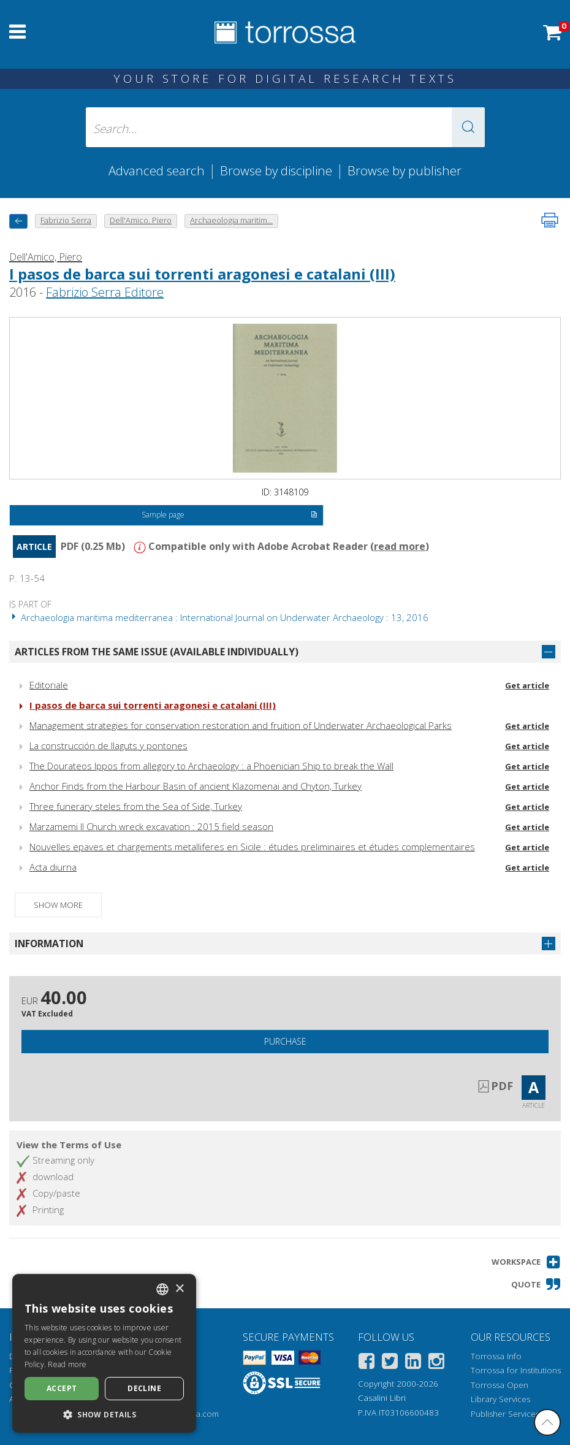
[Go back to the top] (547, 1422)
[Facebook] (366, 1363)
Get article (527, 685)
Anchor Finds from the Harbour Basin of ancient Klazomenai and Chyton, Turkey (195, 786)
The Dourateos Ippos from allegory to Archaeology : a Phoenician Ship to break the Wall (211, 766)
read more (399, 546)
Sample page (230, 515)
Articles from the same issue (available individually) (156, 651)
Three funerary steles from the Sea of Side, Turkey (135, 806)
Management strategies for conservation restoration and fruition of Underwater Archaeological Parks (240, 725)
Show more (58, 904)
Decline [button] (144, 1388)
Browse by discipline (276, 170)
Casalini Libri (382, 1397)
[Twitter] (389, 1363)
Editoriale (48, 685)
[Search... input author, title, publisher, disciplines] (285, 127)
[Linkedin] (413, 1363)
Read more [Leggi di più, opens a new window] (67, 1364)
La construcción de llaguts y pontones (108, 745)
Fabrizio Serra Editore (105, 292)
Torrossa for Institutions (516, 1370)
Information (49, 943)
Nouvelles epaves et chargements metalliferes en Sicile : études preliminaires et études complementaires (252, 847)
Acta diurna (53, 867)
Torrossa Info (496, 1356)
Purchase (285, 1041)
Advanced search (156, 170)
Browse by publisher (405, 170)
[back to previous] (18, 221)
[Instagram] (436, 1363)
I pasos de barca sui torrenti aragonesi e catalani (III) (202, 274)
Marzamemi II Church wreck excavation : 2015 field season (151, 826)
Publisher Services (505, 1413)
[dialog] (104, 1353)
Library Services (500, 1399)
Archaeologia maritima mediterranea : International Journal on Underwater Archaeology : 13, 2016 (218, 617)
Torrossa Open (499, 1384)
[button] (468, 127)
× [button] (179, 1289)
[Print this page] (550, 220)
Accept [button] (62, 1388)
